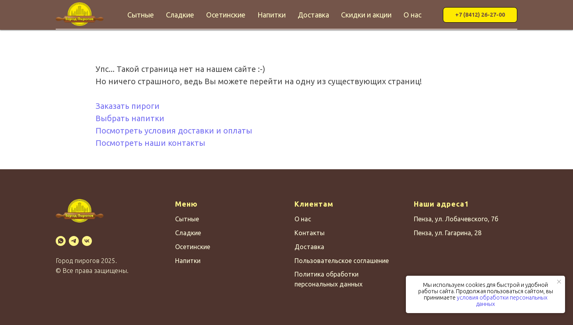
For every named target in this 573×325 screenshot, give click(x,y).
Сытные (140, 15)
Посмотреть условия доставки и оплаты (174, 130)
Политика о (312, 274)
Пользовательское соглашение (341, 260)
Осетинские (226, 15)
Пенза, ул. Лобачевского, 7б (456, 218)
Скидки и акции (366, 15)
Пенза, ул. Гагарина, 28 (447, 232)
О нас (412, 15)
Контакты (309, 232)
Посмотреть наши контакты (150, 142)
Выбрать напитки (130, 118)
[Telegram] (74, 241)
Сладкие (180, 15)
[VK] (87, 241)
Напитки (271, 15)
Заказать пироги (128, 105)
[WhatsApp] (61, 241)
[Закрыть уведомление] (559, 282)
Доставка (313, 15)
